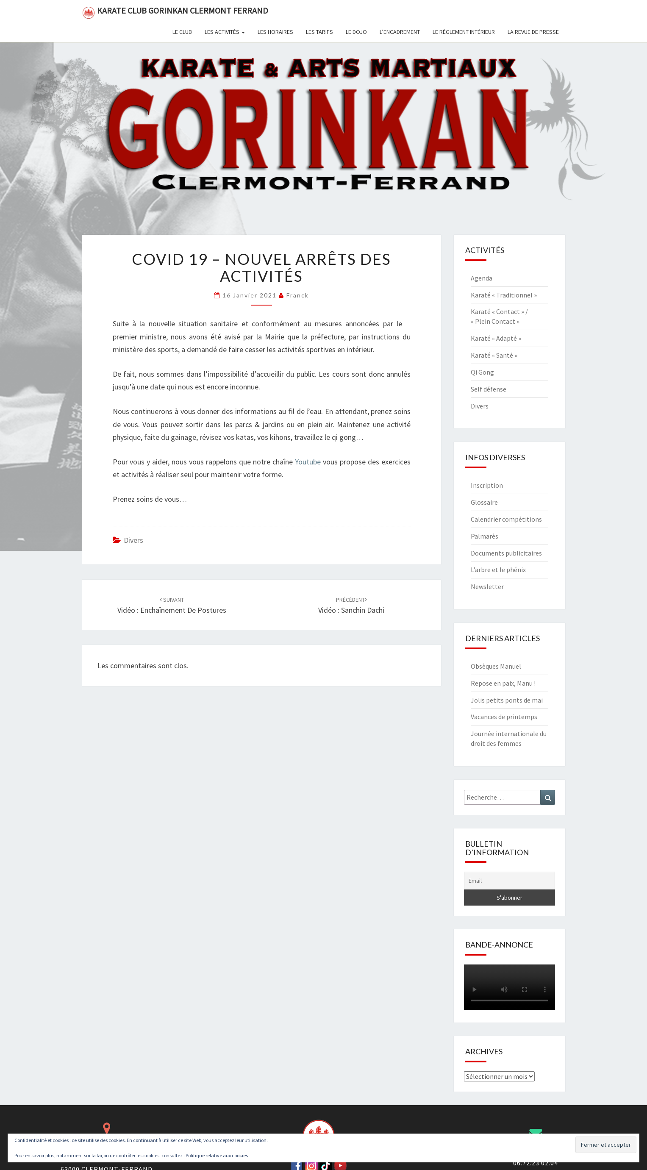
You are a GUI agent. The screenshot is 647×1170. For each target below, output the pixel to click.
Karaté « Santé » (494, 355)
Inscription (487, 485)
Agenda (481, 278)
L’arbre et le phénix (498, 569)
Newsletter (487, 586)
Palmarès (484, 536)
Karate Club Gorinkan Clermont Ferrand (175, 12)
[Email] (509, 880)
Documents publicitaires (506, 553)
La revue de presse (533, 32)
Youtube (308, 462)
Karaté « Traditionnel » (504, 295)
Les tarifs (319, 32)
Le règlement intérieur (464, 32)
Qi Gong (482, 372)
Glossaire (484, 502)
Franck (297, 295)
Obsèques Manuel (496, 666)
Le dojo (356, 32)
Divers (133, 540)
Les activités (225, 32)
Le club (182, 32)
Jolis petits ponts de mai (507, 700)
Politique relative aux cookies (217, 1155)
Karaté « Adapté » (496, 338)
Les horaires (275, 32)
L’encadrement (400, 32)
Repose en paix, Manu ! (503, 683)
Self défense (488, 389)
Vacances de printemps (504, 716)
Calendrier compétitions (506, 519)
